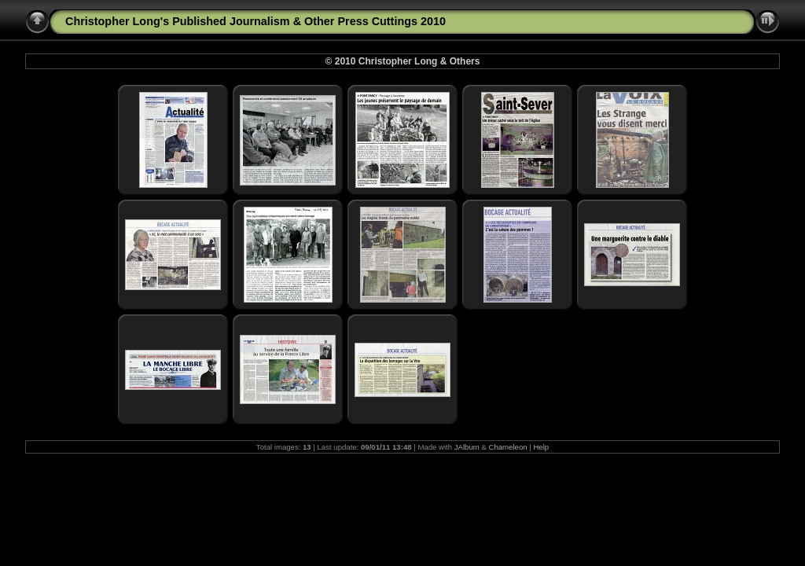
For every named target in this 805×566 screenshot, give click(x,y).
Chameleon (508, 447)
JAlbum (467, 447)
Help (541, 447)
